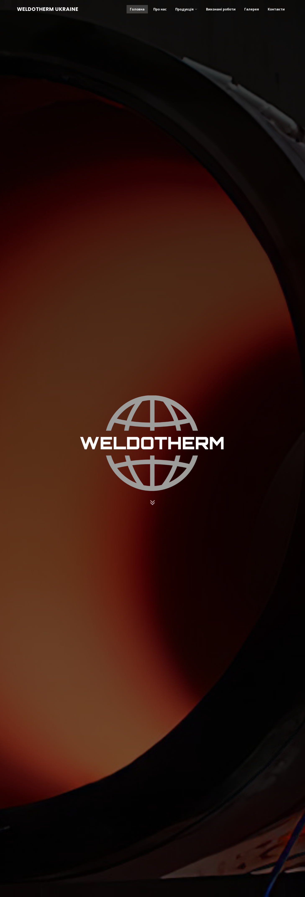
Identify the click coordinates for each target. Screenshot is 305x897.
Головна (137, 9)
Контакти (276, 9)
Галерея (251, 9)
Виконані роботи (221, 9)
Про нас (160, 9)
